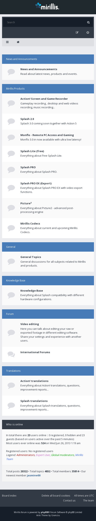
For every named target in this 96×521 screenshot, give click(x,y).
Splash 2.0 (27, 119)
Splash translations (34, 401)
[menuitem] (88, 32)
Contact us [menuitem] (69, 500)
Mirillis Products (15, 88)
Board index (9, 495)
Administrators (25, 455)
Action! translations (34, 381)
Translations (13, 371)
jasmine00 (33, 475)
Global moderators (62, 455)
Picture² (26, 203)
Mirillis (17, 512)
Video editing (29, 324)
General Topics (30, 257)
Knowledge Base (15, 280)
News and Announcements (21, 59)
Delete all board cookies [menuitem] (56, 495)
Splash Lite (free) (32, 151)
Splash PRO (28, 167)
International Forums (35, 352)
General (10, 247)
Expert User (43, 455)
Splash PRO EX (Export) (35, 183)
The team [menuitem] (88, 500)
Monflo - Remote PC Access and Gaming (47, 135)
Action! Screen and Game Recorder (44, 99)
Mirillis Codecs (30, 223)
